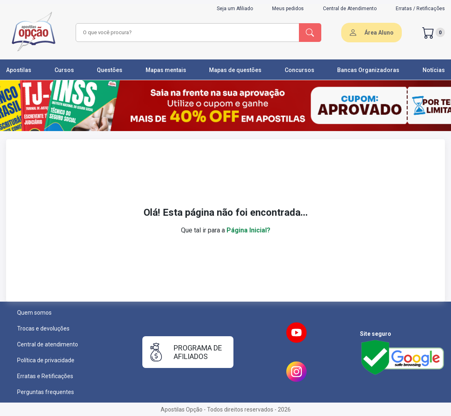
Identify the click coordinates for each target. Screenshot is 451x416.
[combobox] (186, 33)
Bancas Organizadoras (368, 70)
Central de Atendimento (350, 8)
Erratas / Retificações (420, 8)
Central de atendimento (47, 344)
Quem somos (34, 312)
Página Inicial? (248, 230)
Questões (109, 70)
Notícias (434, 70)
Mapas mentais (166, 70)
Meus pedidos (288, 8)
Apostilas (18, 70)
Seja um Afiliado (235, 8)
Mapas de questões (235, 70)
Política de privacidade (45, 360)
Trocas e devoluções (43, 328)
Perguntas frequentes (45, 392)
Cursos (64, 70)
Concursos (299, 70)
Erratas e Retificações (45, 376)
